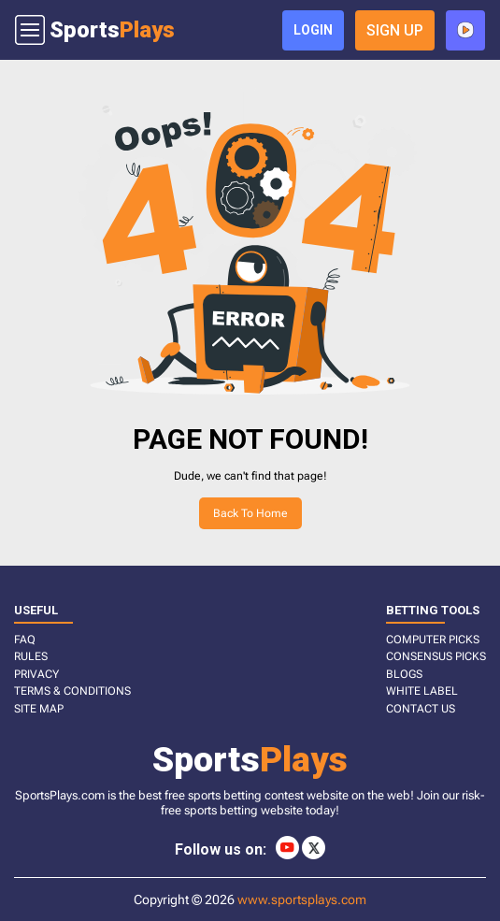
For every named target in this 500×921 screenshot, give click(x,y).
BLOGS (404, 674)
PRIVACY (36, 674)
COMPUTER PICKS (432, 639)
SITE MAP (39, 708)
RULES (31, 656)
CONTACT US (420, 708)
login (313, 29)
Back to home (250, 513)
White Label (422, 691)
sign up (394, 30)
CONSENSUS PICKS (436, 656)
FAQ (25, 639)
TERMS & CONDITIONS (72, 691)
